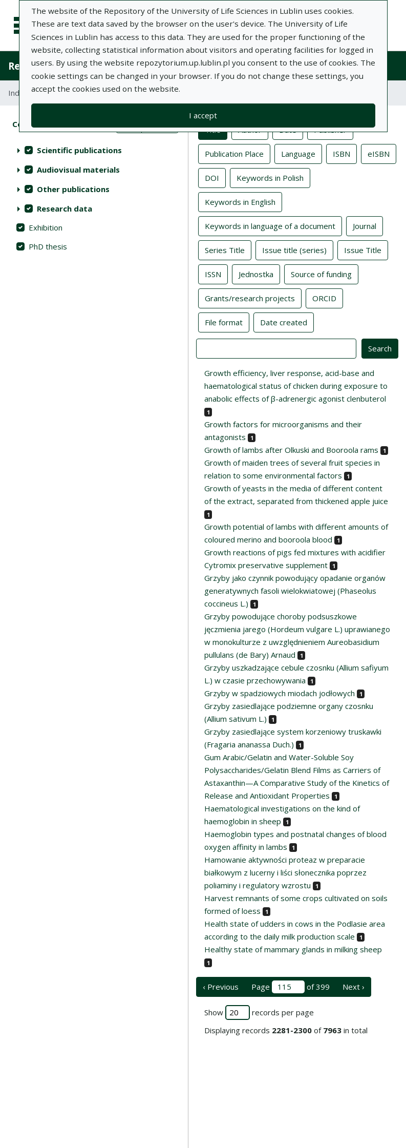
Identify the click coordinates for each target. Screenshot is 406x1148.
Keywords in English (240, 201)
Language (298, 153)
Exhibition (45, 227)
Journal (364, 225)
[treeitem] (94, 150)
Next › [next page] (354, 987)
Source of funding (321, 273)
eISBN (379, 153)
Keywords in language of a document (270, 225)
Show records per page (259, 1012)
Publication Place (234, 153)
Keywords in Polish (270, 177)
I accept (203, 115)
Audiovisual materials (78, 169)
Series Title (225, 249)
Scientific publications (79, 150)
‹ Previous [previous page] (221, 987)
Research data (64, 208)
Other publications (73, 189)
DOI (212, 177)
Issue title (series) (294, 249)
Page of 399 (290, 986)
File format (224, 321)
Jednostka (256, 273)
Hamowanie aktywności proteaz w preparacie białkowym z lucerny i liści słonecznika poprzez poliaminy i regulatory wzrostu (285, 872)
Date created (283, 321)
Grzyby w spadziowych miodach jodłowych (279, 693)
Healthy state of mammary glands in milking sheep (293, 949)
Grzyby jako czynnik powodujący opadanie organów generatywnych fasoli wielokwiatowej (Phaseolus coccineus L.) (295, 591)
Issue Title (362, 249)
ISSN (213, 273)
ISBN (341, 153)
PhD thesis (48, 246)
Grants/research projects (250, 297)
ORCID (324, 297)
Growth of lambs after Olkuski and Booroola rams (291, 450)
